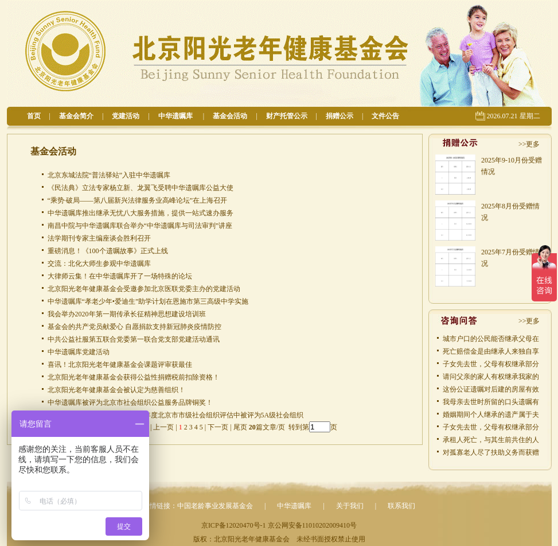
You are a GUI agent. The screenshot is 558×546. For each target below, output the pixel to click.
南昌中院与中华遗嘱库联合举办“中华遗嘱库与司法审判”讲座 (140, 226)
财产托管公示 (286, 116)
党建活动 (125, 116)
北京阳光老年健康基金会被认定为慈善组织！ (116, 390)
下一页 (218, 427)
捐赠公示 (339, 116)
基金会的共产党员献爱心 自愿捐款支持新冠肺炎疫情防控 (134, 327)
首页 (34, 116)
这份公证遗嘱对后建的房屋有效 (491, 389)
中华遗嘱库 (176, 116)
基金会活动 (230, 116)
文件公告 (385, 116)
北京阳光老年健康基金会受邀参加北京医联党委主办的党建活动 (144, 289)
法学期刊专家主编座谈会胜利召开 (99, 238)
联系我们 (401, 506)
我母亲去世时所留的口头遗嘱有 (491, 402)
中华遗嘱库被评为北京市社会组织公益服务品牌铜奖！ (130, 402)
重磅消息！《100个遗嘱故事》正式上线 (108, 251)
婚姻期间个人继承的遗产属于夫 (491, 415)
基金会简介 (76, 116)
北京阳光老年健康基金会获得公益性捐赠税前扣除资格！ (134, 377)
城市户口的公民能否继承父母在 (491, 339)
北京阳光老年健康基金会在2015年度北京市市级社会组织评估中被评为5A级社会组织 (176, 415)
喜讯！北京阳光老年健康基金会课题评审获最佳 (120, 365)
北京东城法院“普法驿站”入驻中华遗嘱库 (109, 175)
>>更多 (529, 144)
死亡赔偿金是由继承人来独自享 (491, 351)
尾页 (239, 427)
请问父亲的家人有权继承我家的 (491, 377)
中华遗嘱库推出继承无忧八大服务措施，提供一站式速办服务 (140, 213)
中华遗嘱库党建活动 (79, 352)
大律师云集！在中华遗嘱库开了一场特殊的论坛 (120, 276)
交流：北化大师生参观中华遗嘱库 (99, 264)
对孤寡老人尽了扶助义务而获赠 (491, 452)
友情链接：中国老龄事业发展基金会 (198, 506)
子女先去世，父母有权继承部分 (491, 364)
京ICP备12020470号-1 (233, 525)
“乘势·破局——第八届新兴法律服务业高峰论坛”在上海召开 (138, 200)
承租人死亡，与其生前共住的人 (491, 440)
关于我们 (350, 506)
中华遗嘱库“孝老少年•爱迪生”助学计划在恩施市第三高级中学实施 (148, 301)
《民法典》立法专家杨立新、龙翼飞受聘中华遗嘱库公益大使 (140, 188)
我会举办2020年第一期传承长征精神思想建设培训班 (127, 314)
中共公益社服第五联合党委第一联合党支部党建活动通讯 (134, 339)
